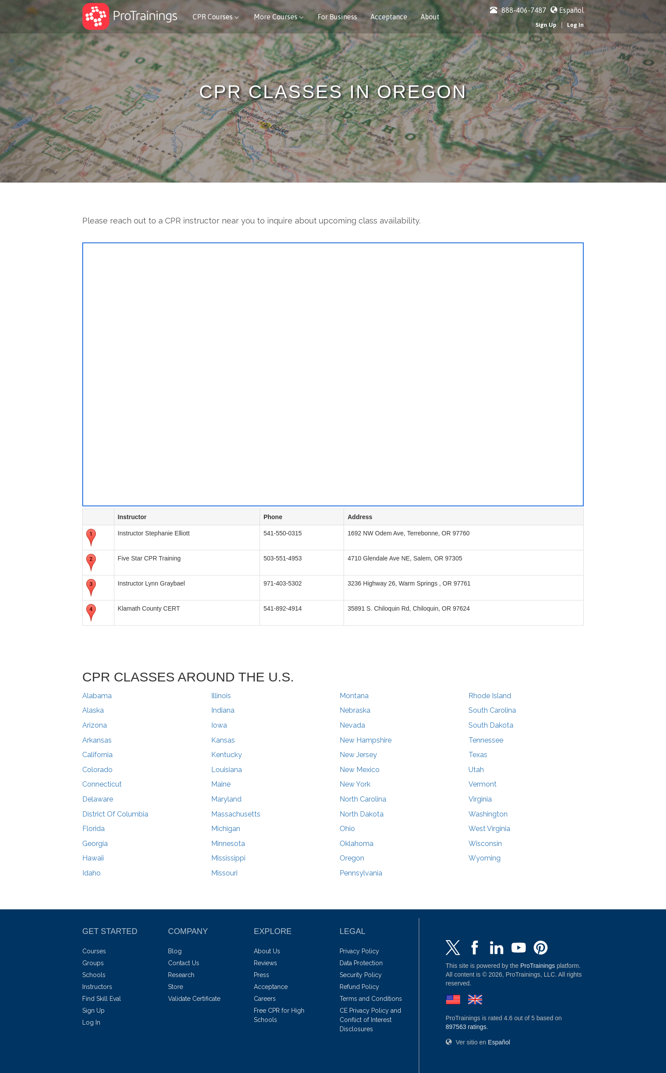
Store (175, 986)
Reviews (265, 963)
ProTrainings (537, 965)
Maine (221, 784)
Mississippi (228, 858)
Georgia (95, 843)
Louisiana (226, 769)
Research (181, 974)
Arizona (94, 725)
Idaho (91, 873)
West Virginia (489, 828)
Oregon (352, 858)
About (430, 17)
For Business (337, 17)
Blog (175, 951)
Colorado (97, 769)
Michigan (225, 828)
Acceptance (388, 17)
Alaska (93, 710)
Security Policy (361, 974)
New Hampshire (366, 740)
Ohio (347, 828)
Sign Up (545, 25)
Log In (575, 25)
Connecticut (102, 784)
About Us (267, 951)
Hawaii (93, 858)
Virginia (480, 799)
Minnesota (228, 843)
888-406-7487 (518, 10)
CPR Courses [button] (216, 17)
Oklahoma (356, 843)
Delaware (97, 799)
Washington (488, 814)
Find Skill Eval (101, 998)
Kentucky (226, 755)
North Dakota (362, 814)
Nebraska (355, 710)
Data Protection (361, 963)
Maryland (226, 799)
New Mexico (360, 769)
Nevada (352, 725)
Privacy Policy (359, 951)
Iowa (219, 725)
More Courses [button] (279, 17)
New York (355, 784)
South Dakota (490, 725)
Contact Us (183, 963)
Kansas (223, 740)
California (97, 755)
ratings (466, 1026)
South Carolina (492, 710)
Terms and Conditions (371, 998)
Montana (354, 696)
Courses (94, 951)
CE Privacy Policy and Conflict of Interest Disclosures (370, 1020)
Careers (265, 998)
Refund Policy (359, 986)
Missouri (224, 873)
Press (261, 974)
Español (571, 10)
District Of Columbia (115, 814)
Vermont (482, 784)
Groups (93, 963)
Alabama (97, 696)
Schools (94, 974)
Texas (477, 755)
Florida (93, 828)
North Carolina (363, 799)
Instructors (97, 986)
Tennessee (485, 740)
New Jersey (358, 755)
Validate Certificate (194, 998)
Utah (476, 769)
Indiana (222, 710)
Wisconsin (485, 843)
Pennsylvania (361, 873)
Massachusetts (235, 814)
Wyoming (484, 858)
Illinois (221, 696)
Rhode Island (489, 696)
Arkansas (97, 740)
